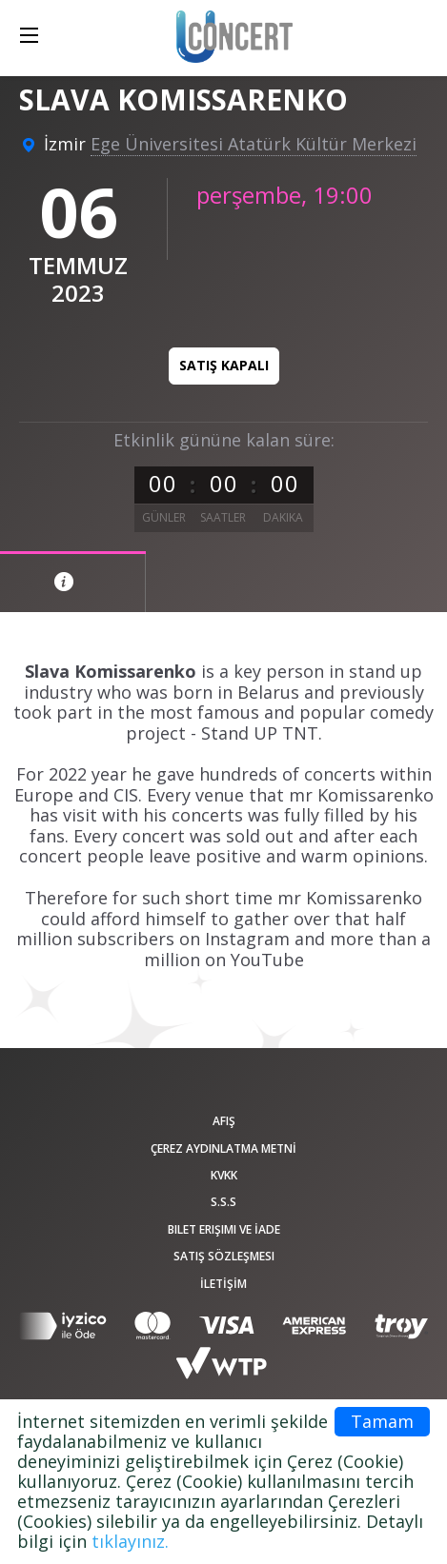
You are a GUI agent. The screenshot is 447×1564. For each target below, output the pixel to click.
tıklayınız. (130, 1541)
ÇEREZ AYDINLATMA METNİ (223, 1148)
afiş (224, 1121)
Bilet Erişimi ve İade (224, 1229)
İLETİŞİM (223, 1284)
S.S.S (223, 1202)
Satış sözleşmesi (223, 1256)
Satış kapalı (224, 365)
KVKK (224, 1175)
